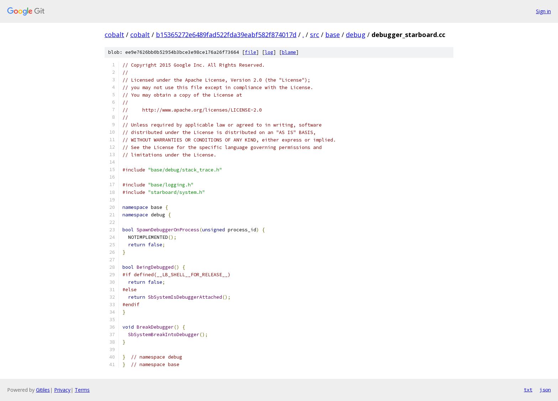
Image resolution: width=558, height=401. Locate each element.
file (250, 52)
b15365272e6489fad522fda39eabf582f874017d (226, 34)
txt (528, 389)
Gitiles (43, 389)
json (545, 389)
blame (289, 52)
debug (355, 34)
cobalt (114, 34)
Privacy (62, 389)
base (332, 34)
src (314, 34)
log (269, 52)
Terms (82, 389)
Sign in (543, 11)
